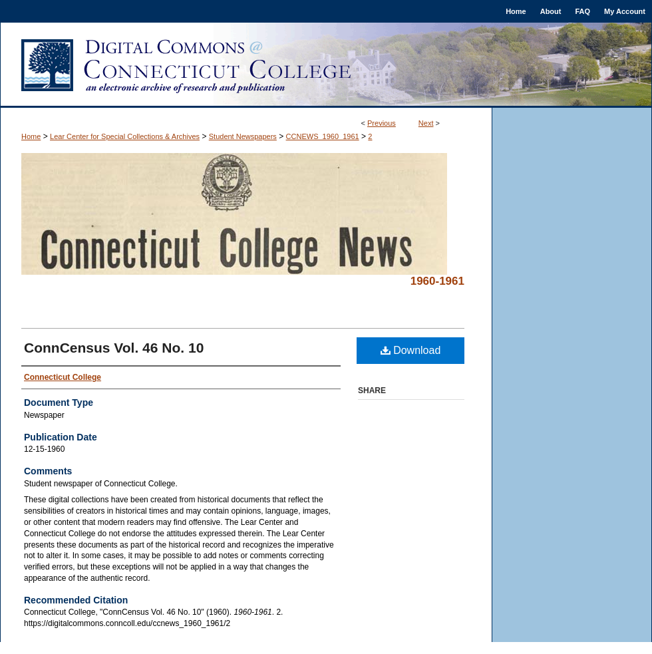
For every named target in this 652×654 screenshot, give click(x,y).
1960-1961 (437, 281)
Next (426, 123)
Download (411, 350)
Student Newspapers (243, 136)
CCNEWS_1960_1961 (322, 136)
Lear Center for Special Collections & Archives (125, 136)
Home (31, 136)
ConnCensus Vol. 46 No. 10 (114, 347)
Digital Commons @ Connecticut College (326, 65)
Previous (381, 123)
